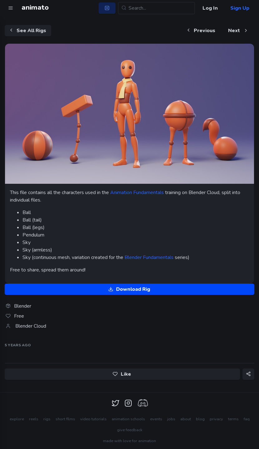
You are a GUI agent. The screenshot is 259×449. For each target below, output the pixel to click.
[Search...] (156, 8)
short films (65, 419)
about (185, 419)
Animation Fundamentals (137, 192)
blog (200, 419)
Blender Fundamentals (149, 257)
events (156, 419)
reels (33, 419)
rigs (47, 419)
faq (247, 419)
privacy (216, 419)
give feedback (129, 430)
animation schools (128, 419)
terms (233, 419)
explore (17, 419)
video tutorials (93, 419)
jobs (171, 419)
